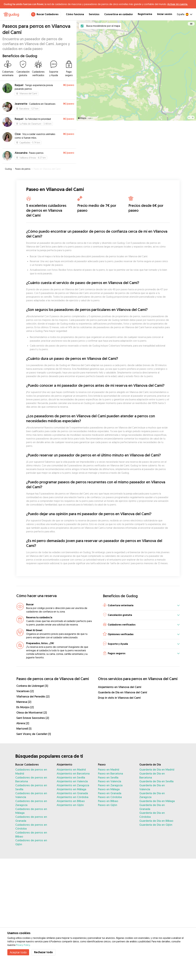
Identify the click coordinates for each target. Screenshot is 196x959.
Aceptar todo (18, 952)
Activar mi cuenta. (177, 4)
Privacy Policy (23, 944)
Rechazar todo (43, 952)
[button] (141, 605)
